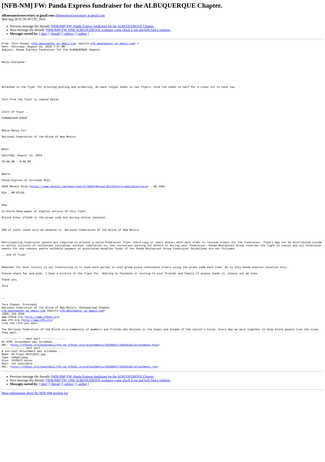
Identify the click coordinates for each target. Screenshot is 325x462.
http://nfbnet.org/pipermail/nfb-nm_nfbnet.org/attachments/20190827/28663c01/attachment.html (85, 406)
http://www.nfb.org (37, 376)
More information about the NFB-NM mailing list (35, 458)
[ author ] (82, 33)
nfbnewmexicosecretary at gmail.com (80, 15)
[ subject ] (69, 33)
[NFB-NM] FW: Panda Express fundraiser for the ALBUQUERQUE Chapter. (102, 26)
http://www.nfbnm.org (42, 372)
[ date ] (44, 33)
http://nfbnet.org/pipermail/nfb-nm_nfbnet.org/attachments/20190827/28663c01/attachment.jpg (84, 432)
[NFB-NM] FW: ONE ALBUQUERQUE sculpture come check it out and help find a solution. (108, 30)
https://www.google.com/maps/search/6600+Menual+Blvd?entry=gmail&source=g (89, 215)
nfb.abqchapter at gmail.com (54, 44)
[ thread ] (55, 33)
